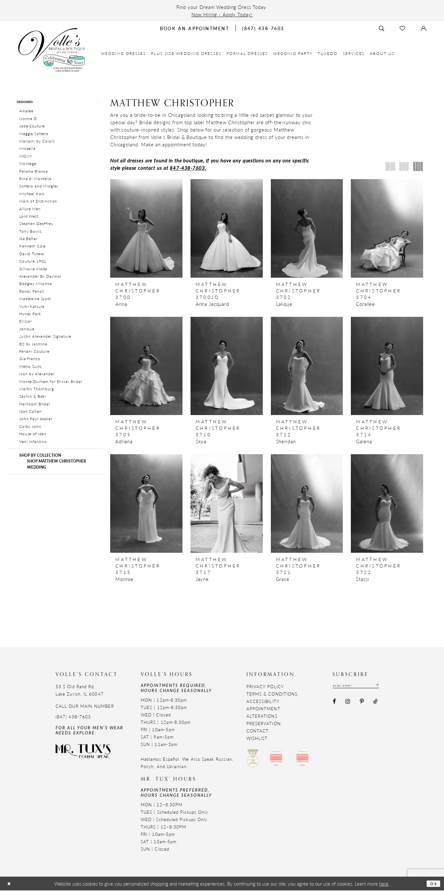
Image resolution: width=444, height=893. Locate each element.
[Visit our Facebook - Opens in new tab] (334, 705)
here (383, 886)
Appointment (263, 711)
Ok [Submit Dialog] (432, 885)
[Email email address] (362, 688)
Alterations (262, 718)
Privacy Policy (265, 689)
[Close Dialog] (10, 886)
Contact (257, 733)
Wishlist (257, 741)
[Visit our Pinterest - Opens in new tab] (362, 705)
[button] (56, 103)
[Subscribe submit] (389, 688)
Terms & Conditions (271, 696)
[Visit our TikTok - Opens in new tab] (375, 705)
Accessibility (263, 704)
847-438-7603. (188, 167)
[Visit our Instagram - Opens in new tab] (348, 705)
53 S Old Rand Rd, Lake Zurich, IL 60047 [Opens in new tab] (80, 692)
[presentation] (146, 228)
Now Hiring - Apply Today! (222, 14)
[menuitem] (123, 53)
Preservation (263, 726)
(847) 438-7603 (73, 719)
